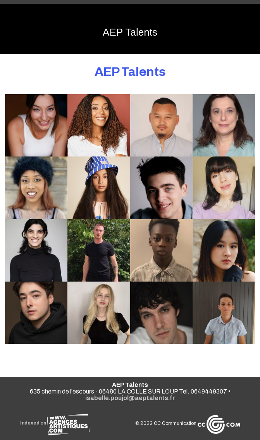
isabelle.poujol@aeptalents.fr (130, 398)
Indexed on (55, 423)
